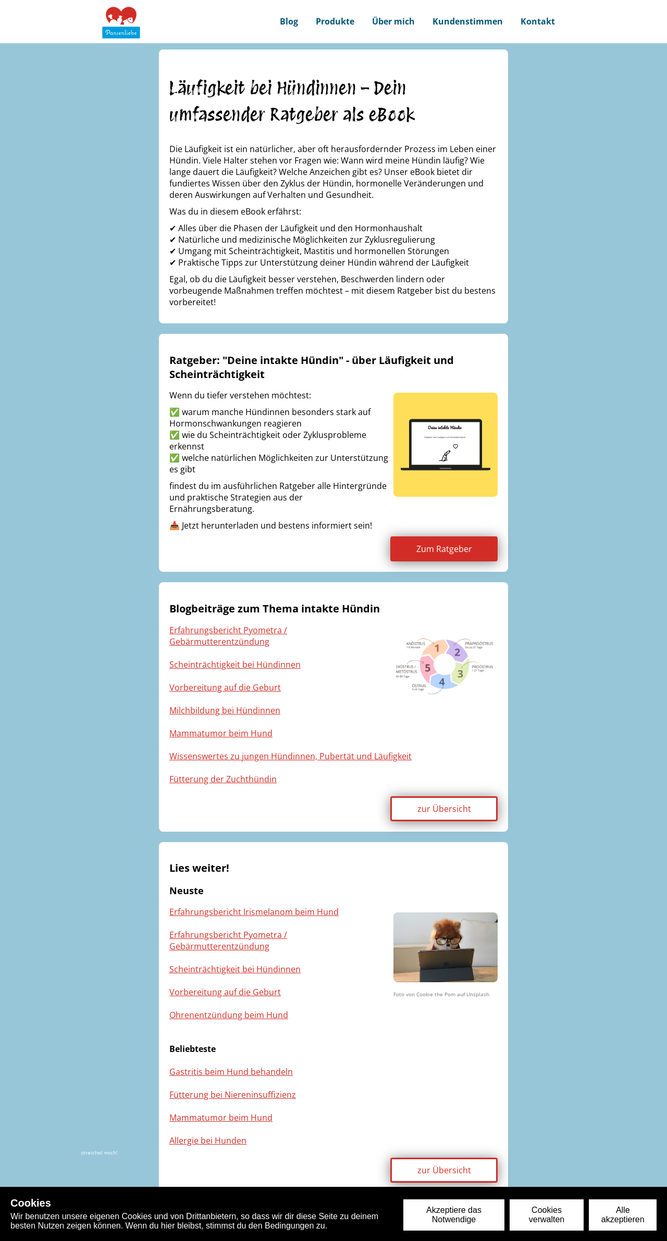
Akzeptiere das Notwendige (453, 1215)
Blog (289, 21)
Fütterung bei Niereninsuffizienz (232, 1094)
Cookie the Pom (435, 994)
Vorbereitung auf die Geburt (225, 687)
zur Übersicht (444, 808)
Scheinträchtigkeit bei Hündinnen (235, 664)
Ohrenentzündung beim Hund (228, 1015)
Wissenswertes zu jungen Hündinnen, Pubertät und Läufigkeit (290, 756)
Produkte (335, 21)
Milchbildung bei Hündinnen (224, 710)
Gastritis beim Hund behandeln (231, 1071)
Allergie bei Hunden (207, 1140)
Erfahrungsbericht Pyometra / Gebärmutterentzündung (228, 635)
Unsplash (477, 994)
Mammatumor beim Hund (221, 733)
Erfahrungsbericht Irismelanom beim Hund (254, 912)
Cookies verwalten (546, 1215)
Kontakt (538, 21)
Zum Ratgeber (444, 549)
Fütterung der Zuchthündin (223, 779)
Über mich (393, 21)
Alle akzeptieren (623, 1215)
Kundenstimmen (468, 21)
